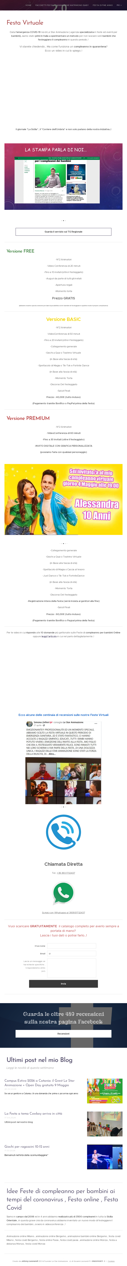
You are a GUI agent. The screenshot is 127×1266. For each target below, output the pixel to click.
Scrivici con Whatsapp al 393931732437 (63, 912)
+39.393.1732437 (66, 873)
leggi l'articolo (49, 636)
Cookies (111, 1261)
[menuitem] (19, 5)
